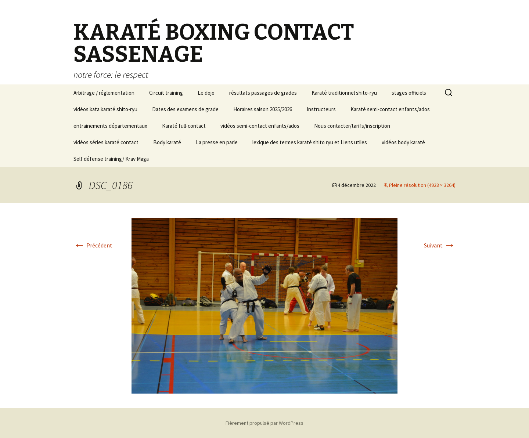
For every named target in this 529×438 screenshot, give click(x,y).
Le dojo (206, 92)
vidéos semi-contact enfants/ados (259, 125)
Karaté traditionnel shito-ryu (344, 92)
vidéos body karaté (403, 142)
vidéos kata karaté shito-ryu (105, 109)
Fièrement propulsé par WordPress (264, 423)
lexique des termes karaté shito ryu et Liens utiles (309, 142)
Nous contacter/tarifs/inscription (352, 125)
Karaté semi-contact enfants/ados (390, 109)
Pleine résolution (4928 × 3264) (422, 185)
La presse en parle (217, 142)
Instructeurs (321, 109)
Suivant (440, 245)
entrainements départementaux (110, 125)
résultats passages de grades (263, 92)
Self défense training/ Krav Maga (111, 158)
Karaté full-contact (184, 125)
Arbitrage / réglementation (103, 92)
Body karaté (167, 142)
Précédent (92, 245)
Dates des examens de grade (185, 109)
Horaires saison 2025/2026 (262, 109)
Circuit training (166, 92)
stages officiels (409, 92)
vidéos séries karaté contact (105, 142)
